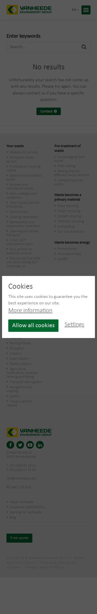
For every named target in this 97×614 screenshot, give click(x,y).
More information (30, 311)
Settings (74, 324)
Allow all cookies (33, 326)
